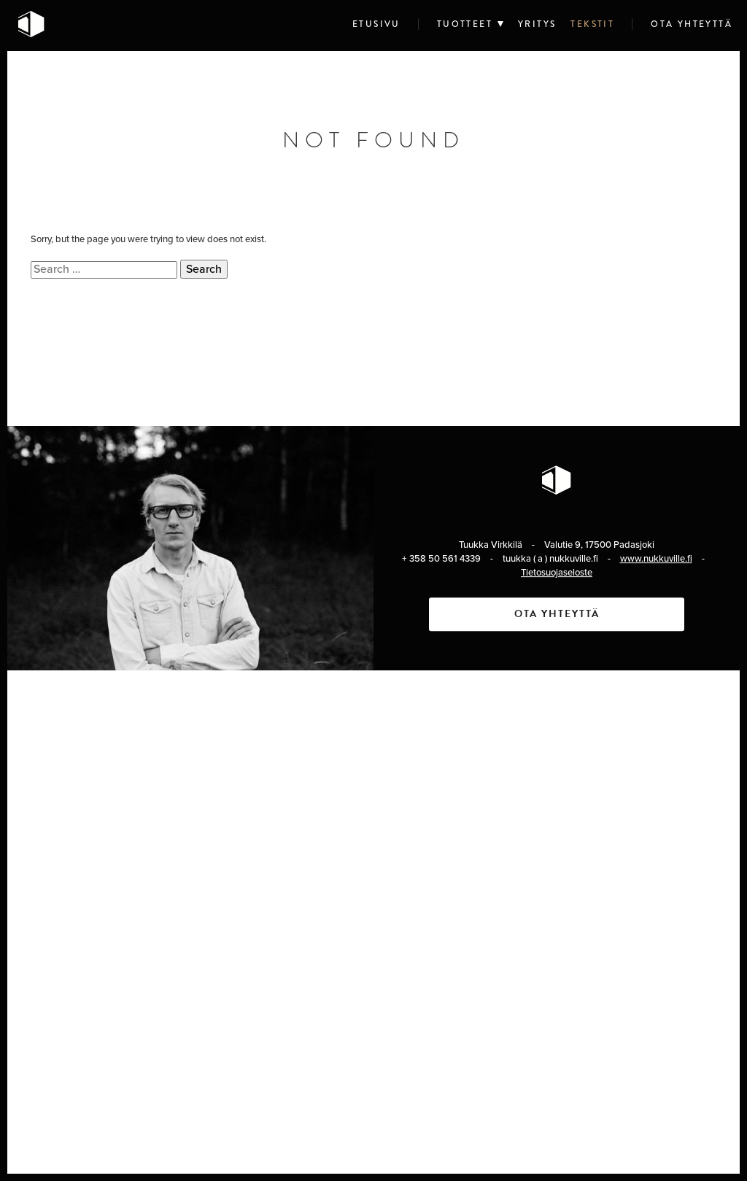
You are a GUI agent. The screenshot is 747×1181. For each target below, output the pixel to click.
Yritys (537, 24)
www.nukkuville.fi (656, 559)
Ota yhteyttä (691, 24)
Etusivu (376, 24)
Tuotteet (464, 24)
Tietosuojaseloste (556, 572)
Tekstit (592, 24)
